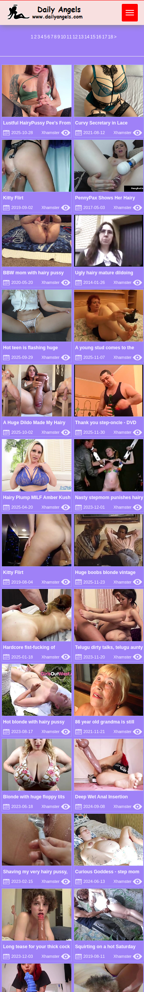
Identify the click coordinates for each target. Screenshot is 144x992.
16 (98, 37)
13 (80, 37)
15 (92, 37)
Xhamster (55, 132)
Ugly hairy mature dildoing (104, 272)
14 (86, 37)
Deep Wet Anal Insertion (101, 797)
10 (63, 37)
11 (69, 37)
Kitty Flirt (13, 198)
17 (104, 37)
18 (110, 37)
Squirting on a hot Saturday (105, 946)
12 (75, 37)
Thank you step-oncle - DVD (105, 422)
